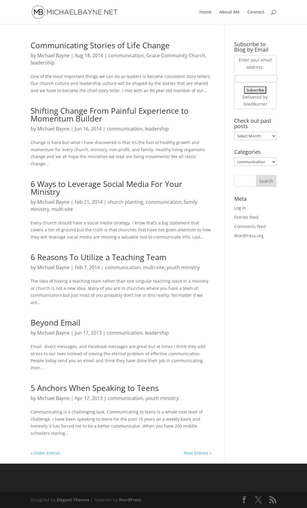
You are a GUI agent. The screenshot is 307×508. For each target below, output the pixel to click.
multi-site (62, 209)
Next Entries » (198, 453)
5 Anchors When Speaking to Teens (95, 388)
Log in (240, 208)
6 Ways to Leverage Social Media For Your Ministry (106, 188)
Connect (255, 12)
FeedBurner (255, 104)
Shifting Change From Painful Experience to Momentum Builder (110, 114)
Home (205, 12)
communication (126, 55)
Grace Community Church (175, 55)
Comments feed (250, 226)
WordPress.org (249, 236)
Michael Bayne (53, 55)
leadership (43, 62)
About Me (229, 12)
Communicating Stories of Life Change (100, 45)
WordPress (130, 500)
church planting (125, 202)
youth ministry (183, 267)
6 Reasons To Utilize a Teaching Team (98, 257)
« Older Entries (46, 453)
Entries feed (246, 217)
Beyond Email (55, 322)
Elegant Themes (73, 500)
